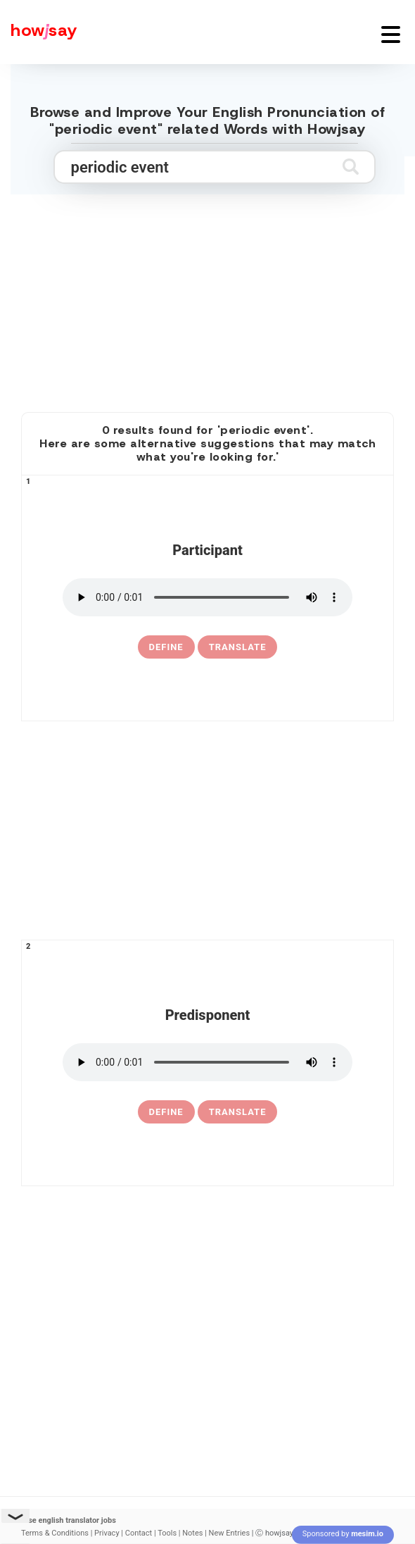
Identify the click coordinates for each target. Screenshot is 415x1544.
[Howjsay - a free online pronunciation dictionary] (38, 32)
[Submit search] (351, 167)
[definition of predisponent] (166, 1112)
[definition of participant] (166, 647)
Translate (238, 647)
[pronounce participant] (207, 597)
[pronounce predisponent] (207, 1062)
